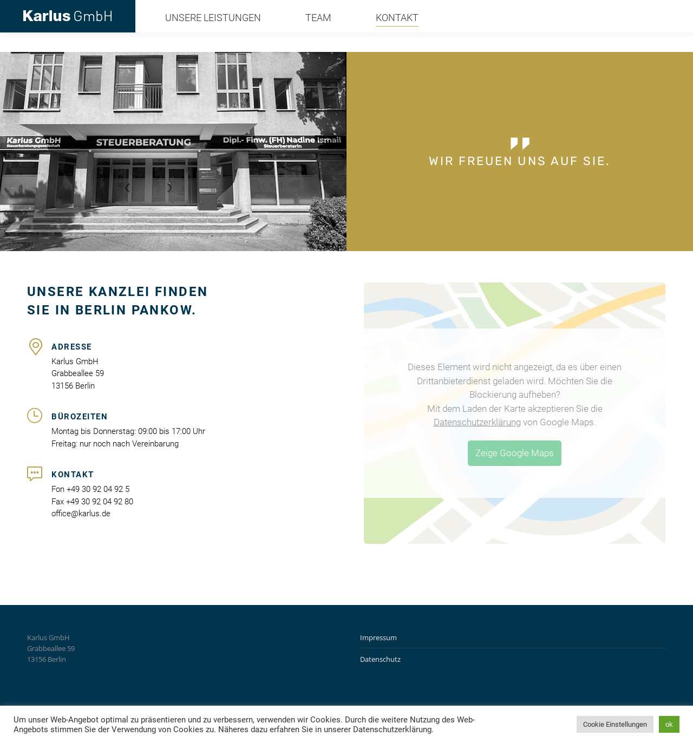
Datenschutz (380, 659)
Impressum (378, 637)
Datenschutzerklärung (477, 422)
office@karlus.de (634, 9)
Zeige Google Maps (514, 453)
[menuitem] (200, 37)
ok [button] (669, 724)
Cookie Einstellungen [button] (615, 724)
